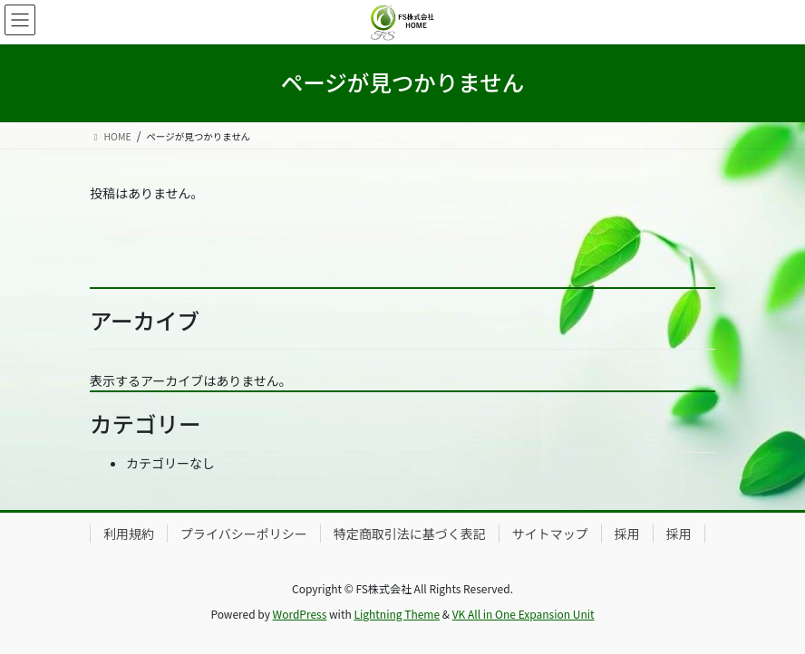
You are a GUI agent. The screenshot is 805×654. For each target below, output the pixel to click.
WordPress (300, 613)
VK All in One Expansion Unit (523, 613)
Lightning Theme (397, 613)
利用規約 (128, 533)
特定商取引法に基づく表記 (410, 533)
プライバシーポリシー (243, 533)
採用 (627, 533)
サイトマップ (550, 533)
